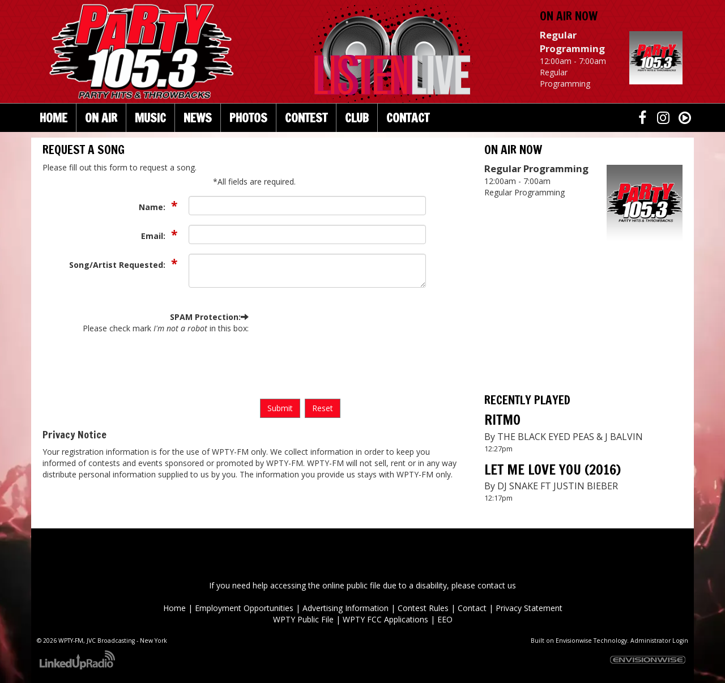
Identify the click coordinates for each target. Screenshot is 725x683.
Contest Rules (423, 608)
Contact (472, 608)
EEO (445, 619)
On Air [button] (101, 117)
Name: (153, 207)
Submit (280, 408)
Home (53, 117)
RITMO (502, 419)
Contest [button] (306, 117)
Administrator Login (659, 640)
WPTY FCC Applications (385, 619)
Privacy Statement (529, 608)
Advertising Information (345, 608)
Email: (154, 235)
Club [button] (357, 117)
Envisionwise (574, 640)
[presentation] (306, 352)
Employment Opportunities (244, 608)
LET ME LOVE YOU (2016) (552, 469)
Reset (322, 408)
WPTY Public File (303, 619)
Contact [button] (407, 117)
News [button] (198, 117)
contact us (496, 585)
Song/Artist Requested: (118, 264)
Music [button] (150, 117)
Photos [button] (248, 117)
